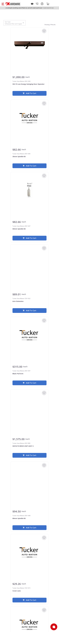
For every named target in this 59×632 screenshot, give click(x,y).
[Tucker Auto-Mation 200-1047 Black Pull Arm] (29, 335)
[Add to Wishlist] (44, 31)
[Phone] (37, 3)
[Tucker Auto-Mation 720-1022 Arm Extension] (29, 262)
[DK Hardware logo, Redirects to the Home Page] (13, 3)
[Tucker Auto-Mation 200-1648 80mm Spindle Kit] (29, 479)
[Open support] (53, 626)
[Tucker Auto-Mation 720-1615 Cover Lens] (29, 552)
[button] (3, 4)
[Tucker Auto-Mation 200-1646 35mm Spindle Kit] (29, 117)
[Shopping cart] (48, 3)
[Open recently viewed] (32, 3)
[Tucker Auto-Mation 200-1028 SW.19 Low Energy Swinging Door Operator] (29, 45)
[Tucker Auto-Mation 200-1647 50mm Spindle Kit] (29, 190)
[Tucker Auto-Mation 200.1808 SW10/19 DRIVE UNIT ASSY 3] (29, 407)
